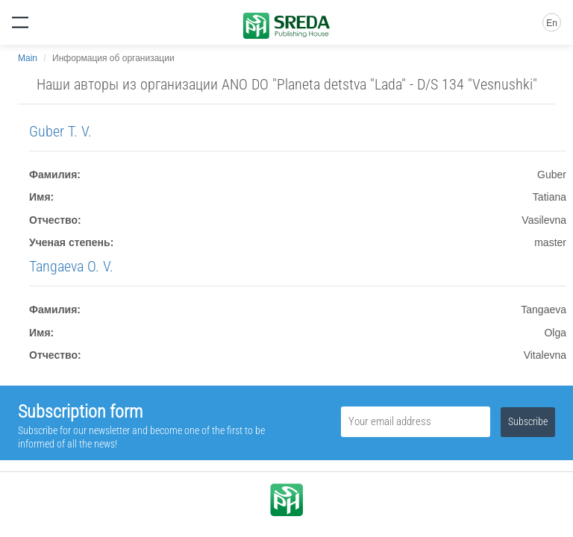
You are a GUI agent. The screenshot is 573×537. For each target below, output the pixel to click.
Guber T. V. (60, 131)
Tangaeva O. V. (71, 266)
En (551, 23)
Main (27, 58)
